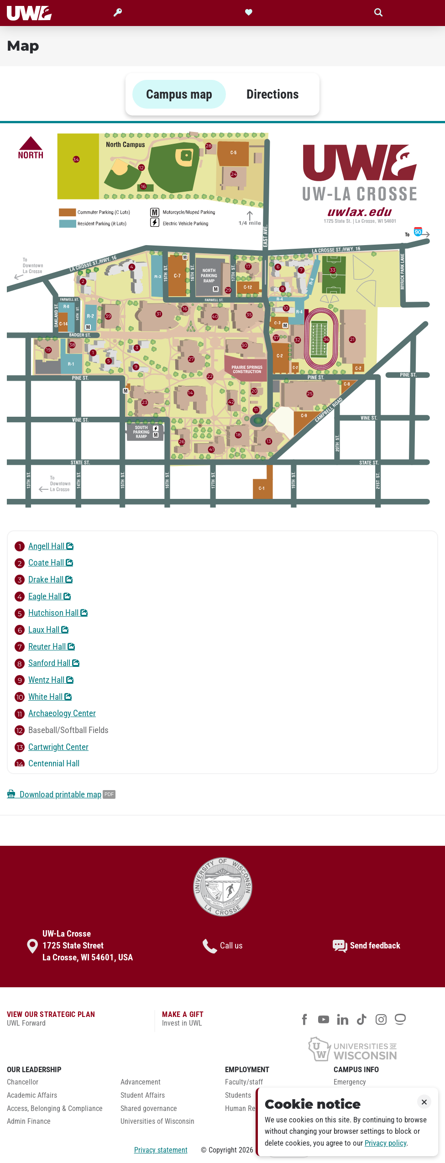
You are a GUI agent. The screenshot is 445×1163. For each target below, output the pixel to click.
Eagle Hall (43, 597)
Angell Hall (44, 546)
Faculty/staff (244, 1082)
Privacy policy (385, 1143)
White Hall (43, 697)
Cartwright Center (52, 747)
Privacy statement (161, 1150)
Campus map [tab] (179, 94)
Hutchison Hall (51, 613)
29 (228, 290)
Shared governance (148, 1109)
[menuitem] (57, 1084)
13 (269, 441)
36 (326, 339)
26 (181, 441)
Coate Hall (44, 563)
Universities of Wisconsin (157, 1121)
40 (215, 316)
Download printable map (54, 795)
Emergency (350, 1082)
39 (108, 316)
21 (352, 339)
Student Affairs (142, 1095)
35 (249, 315)
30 (244, 345)
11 (256, 410)
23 (144, 402)
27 (191, 359)
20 (254, 390)
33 (332, 270)
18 (238, 434)
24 (234, 174)
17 (248, 266)
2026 (246, 1150)
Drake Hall (44, 580)
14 (190, 393)
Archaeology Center (55, 713)
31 (159, 314)
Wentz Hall (44, 680)
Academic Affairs (32, 1095)
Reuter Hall (45, 647)
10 (285, 308)
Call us (223, 946)
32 (297, 339)
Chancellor (22, 1082)
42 (231, 402)
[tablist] (222, 94)
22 (210, 376)
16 (185, 309)
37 (276, 337)
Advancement (140, 1082)
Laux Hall (41, 630)
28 (208, 145)
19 (48, 349)
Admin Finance (29, 1121)
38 (72, 345)
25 (310, 394)
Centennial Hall (47, 764)
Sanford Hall (47, 663)
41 (211, 449)
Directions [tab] (272, 94)
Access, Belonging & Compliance (55, 1109)
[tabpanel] (222, 468)
